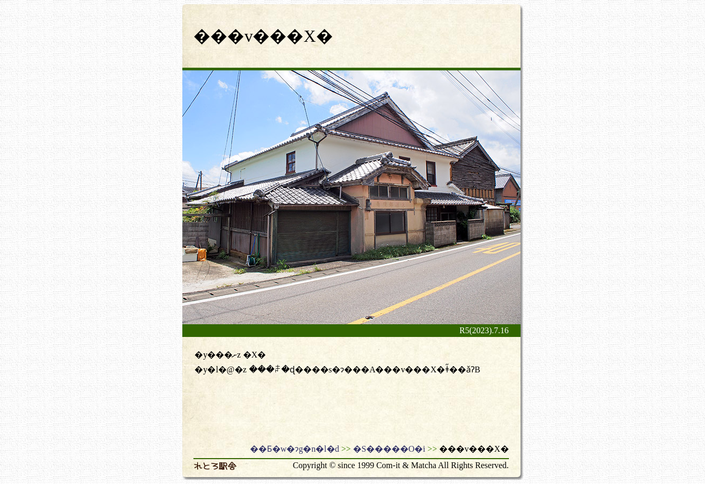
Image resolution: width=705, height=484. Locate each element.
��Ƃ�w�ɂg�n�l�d (294, 448)
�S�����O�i (389, 448)
